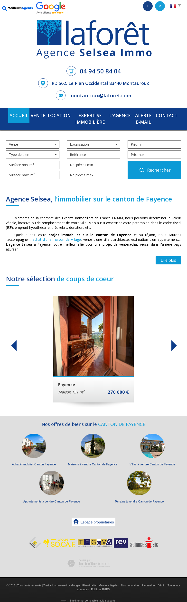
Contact (170, 114)
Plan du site (89, 577)
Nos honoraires (130, 577)
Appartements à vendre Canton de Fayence (51, 493)
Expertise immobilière (86, 114)
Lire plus (168, 252)
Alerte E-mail (144, 114)
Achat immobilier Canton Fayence (34, 456)
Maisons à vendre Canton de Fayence (92, 456)
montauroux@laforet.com (100, 95)
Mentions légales (109, 577)
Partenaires (148, 577)
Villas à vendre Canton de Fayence (152, 456)
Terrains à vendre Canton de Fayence (139, 493)
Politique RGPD (100, 581)
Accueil (15, 114)
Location (52, 114)
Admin (161, 577)
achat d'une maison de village (57, 231)
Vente (32, 114)
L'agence (119, 114)
